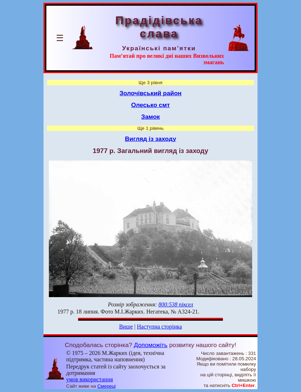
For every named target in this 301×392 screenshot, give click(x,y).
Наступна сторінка (159, 327)
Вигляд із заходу (150, 138)
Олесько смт (150, 104)
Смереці (106, 386)
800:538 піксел (175, 304)
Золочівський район (150, 93)
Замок (150, 116)
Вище (126, 327)
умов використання (89, 379)
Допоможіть (150, 344)
